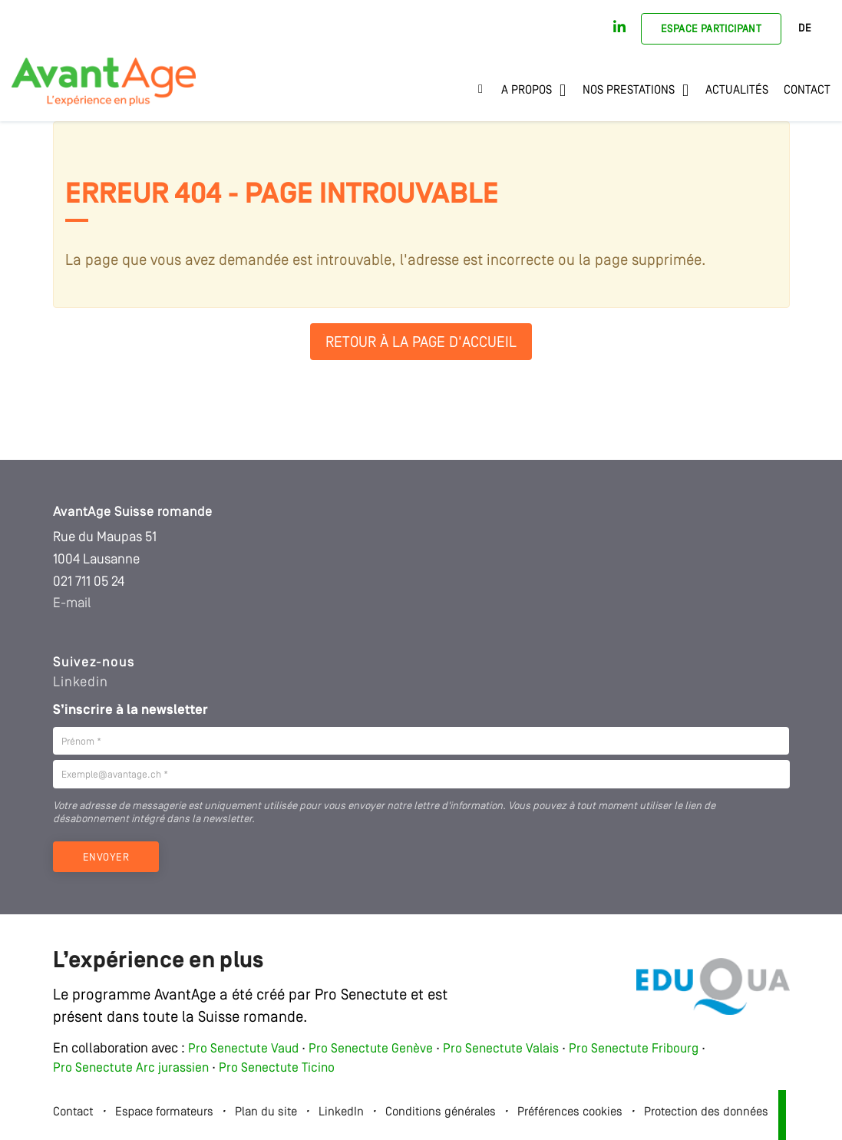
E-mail (72, 603)
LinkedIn (341, 1112)
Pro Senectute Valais (501, 1049)
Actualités (736, 90)
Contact (807, 90)
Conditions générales (440, 1112)
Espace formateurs (164, 1112)
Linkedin (80, 682)
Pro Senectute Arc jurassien (132, 1068)
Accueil (486, 90)
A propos (526, 90)
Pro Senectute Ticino (277, 1068)
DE (804, 29)
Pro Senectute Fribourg (633, 1049)
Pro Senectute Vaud (243, 1049)
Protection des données (706, 1112)
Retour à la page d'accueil (421, 343)
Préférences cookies (569, 1112)
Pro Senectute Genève (371, 1049)
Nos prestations (629, 90)
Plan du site (266, 1112)
